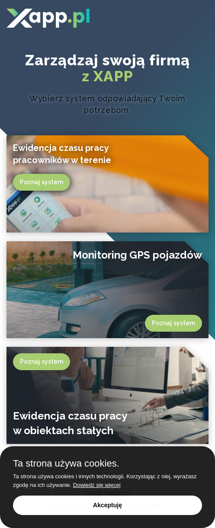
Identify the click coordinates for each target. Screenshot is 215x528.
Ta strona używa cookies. (66, 463)
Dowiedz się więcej (97, 485)
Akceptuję (107, 505)
